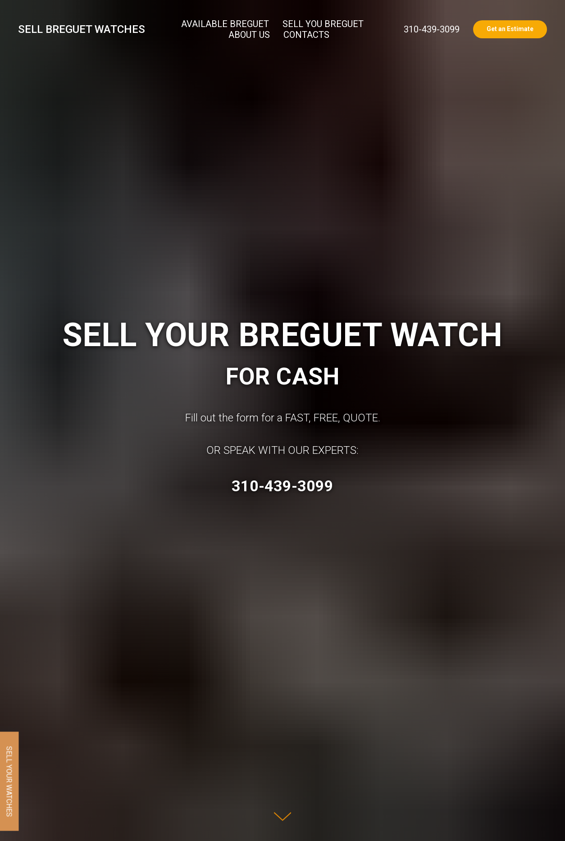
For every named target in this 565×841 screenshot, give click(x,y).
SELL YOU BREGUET (323, 23)
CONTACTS (306, 34)
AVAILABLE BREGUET (225, 23)
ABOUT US (249, 34)
